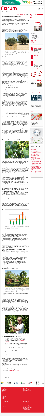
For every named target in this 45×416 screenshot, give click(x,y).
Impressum (4, 397)
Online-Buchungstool (5, 394)
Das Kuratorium (26, 389)
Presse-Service (4, 395)
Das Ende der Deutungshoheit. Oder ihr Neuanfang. (35, 158)
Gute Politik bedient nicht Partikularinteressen (35, 121)
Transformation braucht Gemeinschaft (35, 149)
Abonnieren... (33, 42)
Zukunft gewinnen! (26, 409)
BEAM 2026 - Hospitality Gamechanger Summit (35, 155)
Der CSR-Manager (26, 405)
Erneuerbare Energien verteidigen (38, 48)
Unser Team (4, 406)
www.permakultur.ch (17, 348)
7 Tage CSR (25, 403)
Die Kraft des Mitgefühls (27, 407)
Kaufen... (32, 41)
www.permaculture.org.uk (22, 352)
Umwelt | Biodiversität (21, 14)
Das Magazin (4, 402)
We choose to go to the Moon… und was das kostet (36, 152)
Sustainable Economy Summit (37, 56)
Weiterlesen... (33, 40)
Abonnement (4, 389)
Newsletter (4, 391)
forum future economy (27, 408)
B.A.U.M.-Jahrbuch (26, 406)
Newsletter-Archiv (5, 392)
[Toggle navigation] (42, 9)
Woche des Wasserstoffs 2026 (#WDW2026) (37, 63)
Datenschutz (4, 396)
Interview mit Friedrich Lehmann (14, 370)
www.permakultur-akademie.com (10, 345)
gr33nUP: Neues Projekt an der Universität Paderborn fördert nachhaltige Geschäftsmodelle (36, 173)
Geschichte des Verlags (6, 403)
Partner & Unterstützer (27, 390)
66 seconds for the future (27, 402)
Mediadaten (4, 390)
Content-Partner (26, 391)
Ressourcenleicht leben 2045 (36, 161)
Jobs (2, 405)
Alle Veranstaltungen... (35, 68)
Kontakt (3, 398)
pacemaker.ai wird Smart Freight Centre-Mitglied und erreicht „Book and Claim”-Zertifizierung (36, 168)
